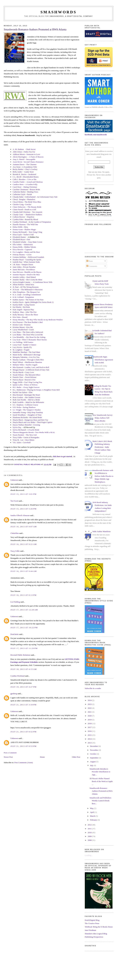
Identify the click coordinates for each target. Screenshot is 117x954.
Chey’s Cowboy (31, 169)
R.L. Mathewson (19, 390)
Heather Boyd (18, 259)
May (92, 808)
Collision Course (31, 405)
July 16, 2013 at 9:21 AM (23, 544)
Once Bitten (29, 440)
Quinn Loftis (18, 385)
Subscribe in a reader (93, 688)
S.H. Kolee (17, 407)
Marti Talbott (18, 362)
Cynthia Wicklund (20, 222)
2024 (90, 700)
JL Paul (15, 287)
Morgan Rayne (18, 370)
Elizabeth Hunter (19, 237)
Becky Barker (18, 169)
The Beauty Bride (34, 207)
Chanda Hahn (18, 197)
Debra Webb (17, 227)
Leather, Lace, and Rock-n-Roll (37, 367)
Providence (30, 269)
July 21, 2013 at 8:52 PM (23, 732)
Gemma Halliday (19, 257)
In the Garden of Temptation (40, 222)
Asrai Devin (17, 162)
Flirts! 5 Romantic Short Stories (34, 340)
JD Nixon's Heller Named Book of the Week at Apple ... (101, 781)
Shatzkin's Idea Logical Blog (96, 933)
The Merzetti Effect (32, 375)
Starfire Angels (31, 365)
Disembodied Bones (31, 177)
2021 (90, 712)
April (92, 812)
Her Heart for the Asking (35, 337)
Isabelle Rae (17, 262)
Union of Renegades (31, 437)
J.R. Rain (16, 264)
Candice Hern (18, 184)
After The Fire (31, 312)
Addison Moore (19, 154)
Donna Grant (18, 229)
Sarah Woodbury (19, 415)
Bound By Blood (31, 219)
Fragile (26, 350)
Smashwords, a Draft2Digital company (71, 16)
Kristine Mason (19, 327)
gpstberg (13, 693)
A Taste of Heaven (36, 157)
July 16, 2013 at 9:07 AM (23, 526)
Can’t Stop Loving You (33, 382)
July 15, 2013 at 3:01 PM (23, 494)
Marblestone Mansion (33, 362)
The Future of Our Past (34, 300)
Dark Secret (31, 149)
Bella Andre (17, 172)
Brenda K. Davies (19, 174)
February (94, 820)
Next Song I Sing (35, 232)
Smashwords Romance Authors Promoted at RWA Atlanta (100, 791)
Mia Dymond (18, 367)
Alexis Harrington (20, 157)
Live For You (34, 357)
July (92, 765)
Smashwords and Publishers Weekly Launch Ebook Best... (100, 801)
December (94, 746)
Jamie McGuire (19, 269)
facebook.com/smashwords (96, 134)
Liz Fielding (17, 342)
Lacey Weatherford (20, 329)
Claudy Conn (18, 214)
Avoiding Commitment (32, 294)
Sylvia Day (17, 427)
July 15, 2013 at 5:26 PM (23, 509)
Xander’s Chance (29, 345)
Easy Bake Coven (35, 242)
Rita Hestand (18, 395)
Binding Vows (32, 192)
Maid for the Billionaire (35, 402)
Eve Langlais (18, 252)
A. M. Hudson (18, 149)
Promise (27, 325)
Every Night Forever (31, 387)
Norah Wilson (18, 375)
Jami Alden (17, 267)
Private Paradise (29, 267)
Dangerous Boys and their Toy (36, 420)
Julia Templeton (19, 292)
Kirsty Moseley (19, 320)
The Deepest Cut (33, 292)
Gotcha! (28, 204)
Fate (28, 239)
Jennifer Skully (18, 280)
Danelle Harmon (19, 224)
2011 (90, 829)
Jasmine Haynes (19, 274)
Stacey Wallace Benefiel (22, 425)
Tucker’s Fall (28, 234)
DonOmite (14, 634)
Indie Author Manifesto (101, 531)
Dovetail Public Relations (20, 655)
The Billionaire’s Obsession (31, 289)
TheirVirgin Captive (44, 422)
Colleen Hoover (19, 217)
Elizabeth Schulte (19, 242)
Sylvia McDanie (19, 430)
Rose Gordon (18, 397)
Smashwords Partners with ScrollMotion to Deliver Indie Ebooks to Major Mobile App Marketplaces (102, 476)
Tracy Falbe (17, 437)
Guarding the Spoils (33, 259)
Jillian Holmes (18, 284)
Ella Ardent (17, 244)
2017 (90, 727)
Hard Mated (31, 277)
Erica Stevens (18, 249)
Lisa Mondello (18, 337)
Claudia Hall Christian (21, 212)
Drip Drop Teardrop (35, 412)
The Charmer (31, 164)
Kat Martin (17, 307)
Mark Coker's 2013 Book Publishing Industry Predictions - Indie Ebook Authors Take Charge (102, 447)
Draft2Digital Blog (92, 920)
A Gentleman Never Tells (42, 282)
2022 (90, 708)
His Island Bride (35, 417)
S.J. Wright (17, 410)
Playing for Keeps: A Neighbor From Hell (43, 390)
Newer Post (8, 757)
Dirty (26, 227)
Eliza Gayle (17, 234)
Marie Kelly (17, 355)
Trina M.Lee (18, 440)
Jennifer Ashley (19, 277)
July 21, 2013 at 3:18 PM (23, 705)
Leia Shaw (17, 332)
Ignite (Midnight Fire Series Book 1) (39, 302)
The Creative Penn (92, 923)
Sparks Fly (27, 347)
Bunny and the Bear (32, 252)
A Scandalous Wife (29, 167)
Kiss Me (29, 327)
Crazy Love (29, 372)
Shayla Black (18, 420)
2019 (90, 720)
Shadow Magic (30, 229)
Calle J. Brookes (19, 179)
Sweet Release (30, 377)
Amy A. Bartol (18, 159)
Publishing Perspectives (94, 937)
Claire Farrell (18, 209)
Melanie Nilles (18, 365)
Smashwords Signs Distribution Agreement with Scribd (102, 360)
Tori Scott (14, 501)
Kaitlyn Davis (18, 302)
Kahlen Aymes (18, 300)
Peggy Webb (17, 382)
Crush (31, 329)
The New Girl (31, 435)
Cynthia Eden (18, 219)
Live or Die (32, 179)
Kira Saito (17, 317)
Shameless (31, 199)
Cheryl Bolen (18, 202)
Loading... (89, 855)
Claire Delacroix (19, 207)
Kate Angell (17, 309)
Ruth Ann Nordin (19, 400)
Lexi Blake (17, 335)
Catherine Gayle (19, 194)
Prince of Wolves (30, 385)
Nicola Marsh (18, 372)
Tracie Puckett (18, 435)
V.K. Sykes (17, 442)
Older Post (76, 757)
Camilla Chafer (19, 182)
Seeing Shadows (29, 407)
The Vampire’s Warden (32, 410)
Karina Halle (18, 305)
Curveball (26, 442)
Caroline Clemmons (20, 189)
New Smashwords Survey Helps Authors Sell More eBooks (102, 418)
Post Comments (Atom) (23, 762)
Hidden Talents (30, 247)
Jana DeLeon (18, 272)
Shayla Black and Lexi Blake (24, 422)
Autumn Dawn (18, 164)
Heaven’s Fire (30, 380)
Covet (29, 254)
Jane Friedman (90, 930)
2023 (90, 704)
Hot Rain (26, 307)
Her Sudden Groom (32, 397)
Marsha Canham (19, 360)
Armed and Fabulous (34, 182)
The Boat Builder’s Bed (33, 322)
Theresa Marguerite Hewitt (23, 432)
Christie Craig (18, 204)
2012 (90, 825)
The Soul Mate (34, 352)
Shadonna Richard (20, 417)
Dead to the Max (33, 274)
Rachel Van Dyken (20, 392)
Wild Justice (28, 342)
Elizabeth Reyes (19, 239)
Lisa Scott (16, 340)
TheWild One (32, 224)
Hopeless (30, 217)
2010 (90, 832)
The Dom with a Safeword (32, 332)
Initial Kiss (30, 284)
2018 (90, 723)
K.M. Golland (18, 297)
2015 (90, 735)
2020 (90, 716)
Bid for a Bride (34, 400)
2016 (90, 731)
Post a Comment (10, 753)
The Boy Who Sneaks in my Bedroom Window (44, 320)
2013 (90, 743)
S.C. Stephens (18, 405)
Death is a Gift (30, 209)
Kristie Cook (18, 325)
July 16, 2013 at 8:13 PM (23, 595)
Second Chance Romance (33, 162)
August (93, 761)
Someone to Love (33, 154)
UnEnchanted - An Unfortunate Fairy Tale (41, 197)
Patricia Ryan (18, 380)
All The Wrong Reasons (29, 287)
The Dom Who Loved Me (33, 335)
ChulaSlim (14, 533)
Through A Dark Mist (35, 360)
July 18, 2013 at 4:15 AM (23, 669)
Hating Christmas (30, 187)
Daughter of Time (34, 415)
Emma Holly (18, 247)
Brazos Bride (35, 189)
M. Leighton (17, 350)
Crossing (36, 425)
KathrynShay (18, 312)
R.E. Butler (17, 387)
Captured (28, 249)
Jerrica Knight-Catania (21, 282)
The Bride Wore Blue (33, 202)
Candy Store (29, 172)
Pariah (29, 194)
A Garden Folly (31, 184)
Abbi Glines (17, 152)
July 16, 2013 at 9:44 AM (23, 571)
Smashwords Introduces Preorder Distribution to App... (99, 772)
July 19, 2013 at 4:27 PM (23, 687)
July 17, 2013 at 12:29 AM (24, 610)
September (94, 758)
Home (42, 757)
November (94, 750)
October (93, 754)
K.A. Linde (17, 294)
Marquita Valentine (20, 357)
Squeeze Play (29, 309)
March (93, 816)
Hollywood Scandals (36, 257)
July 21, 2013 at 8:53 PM (23, 746)
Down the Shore (32, 315)
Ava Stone (17, 167)
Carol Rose (17, 187)
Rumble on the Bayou (32, 272)
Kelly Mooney (18, 315)
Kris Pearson (18, 322)
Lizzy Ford (17, 345)
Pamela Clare (18, 377)
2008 (90, 840)
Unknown (14, 480)
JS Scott (16, 289)
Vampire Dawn (27, 264)
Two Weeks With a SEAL (45, 432)
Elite (30, 392)
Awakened (32, 174)
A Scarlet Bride (33, 430)
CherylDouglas (19, 199)
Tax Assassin (37, 212)
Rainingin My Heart (32, 395)
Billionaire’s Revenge (32, 355)
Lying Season (29, 305)
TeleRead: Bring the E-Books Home (99, 927)
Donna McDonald (20, 232)
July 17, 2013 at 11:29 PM (23, 648)
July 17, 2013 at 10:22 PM (24, 627)
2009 (90, 836)
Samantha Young (19, 412)
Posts (89, 261)
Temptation (29, 297)
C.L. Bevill (17, 177)
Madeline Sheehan (20, 352)
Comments (91, 266)
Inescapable (30, 159)
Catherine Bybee (19, 192)
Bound (24, 317)
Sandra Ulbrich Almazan (20, 515)
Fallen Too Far (29, 152)
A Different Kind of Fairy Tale (37, 370)
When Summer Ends (32, 262)
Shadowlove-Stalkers (34, 214)
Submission (28, 244)
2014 (90, 739)
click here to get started (62, 456)
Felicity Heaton (19, 254)
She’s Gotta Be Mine (34, 280)
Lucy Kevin (17, 347)
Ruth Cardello (18, 402)
